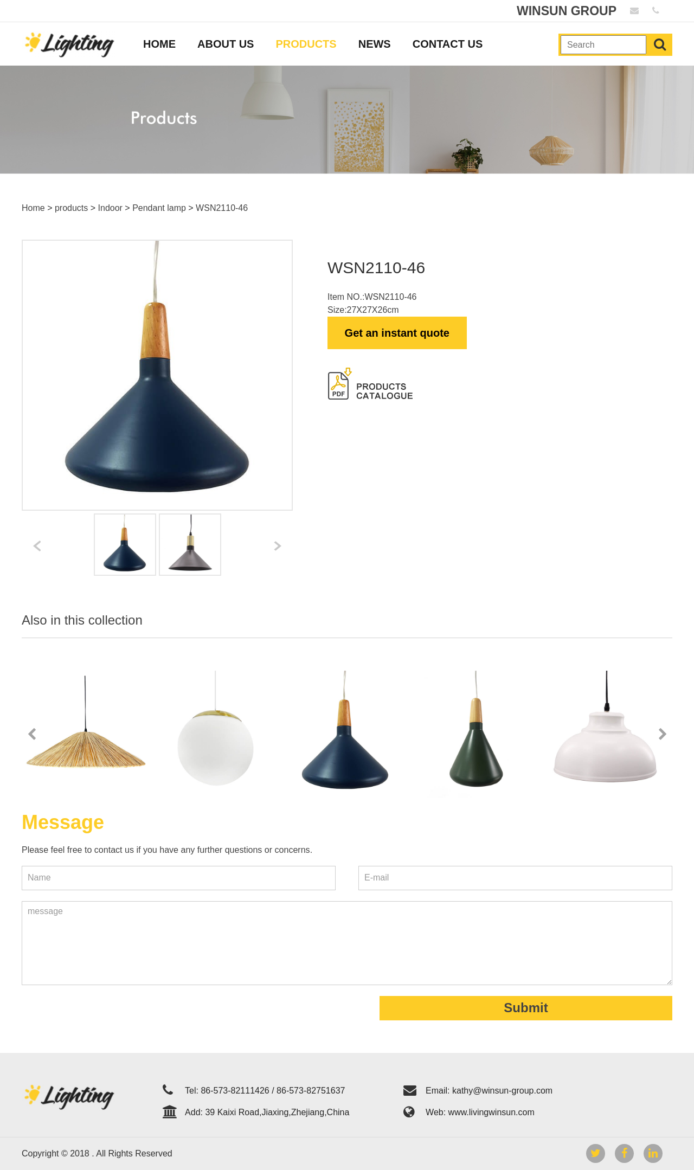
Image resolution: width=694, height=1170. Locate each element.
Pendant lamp (159, 208)
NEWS (374, 44)
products (71, 208)
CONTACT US (448, 44)
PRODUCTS (305, 44)
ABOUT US (225, 44)
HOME (159, 44)
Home (33, 208)
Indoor (110, 208)
